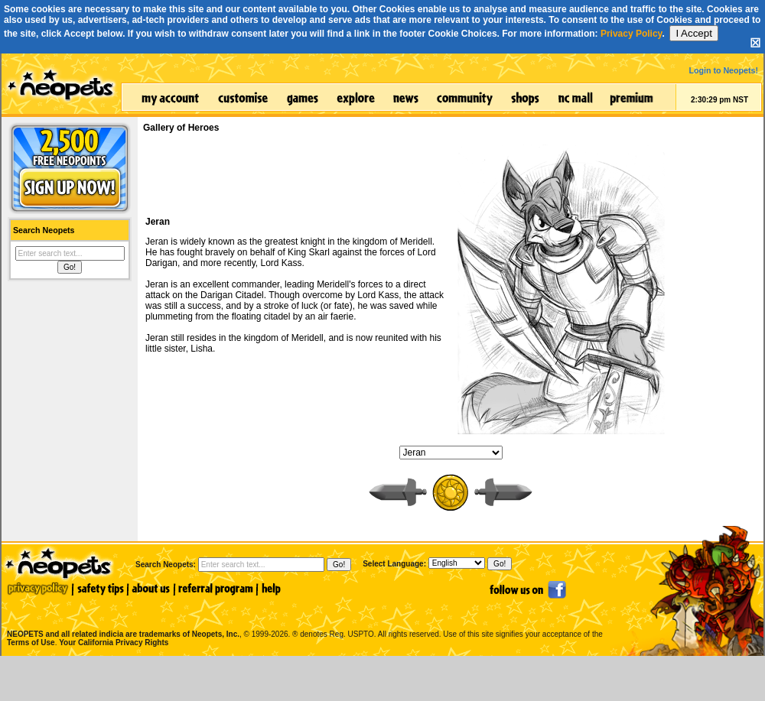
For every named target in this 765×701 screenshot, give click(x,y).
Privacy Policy (631, 33)
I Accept (693, 33)
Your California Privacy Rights (113, 642)
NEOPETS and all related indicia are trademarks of (121, 618)
